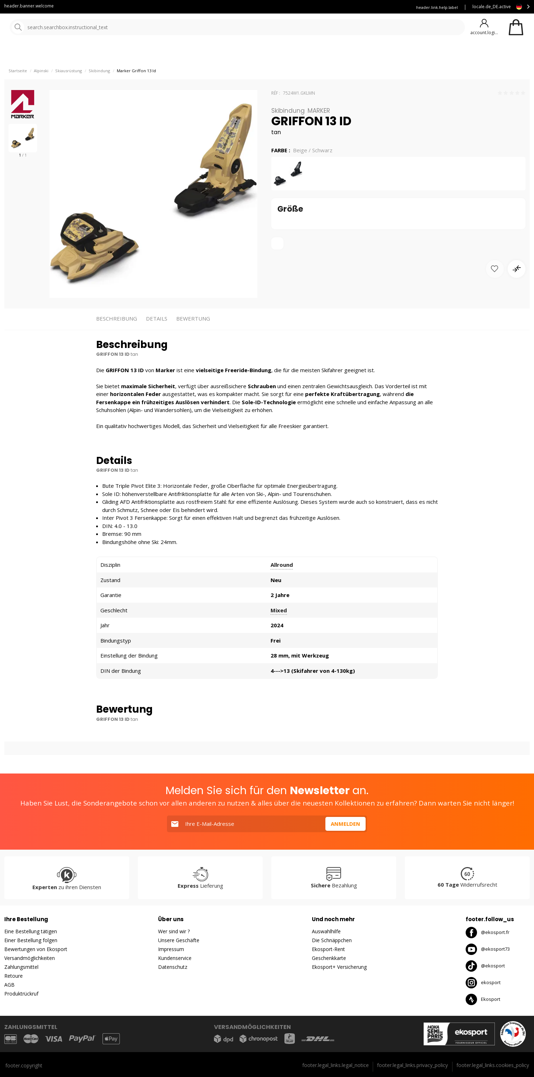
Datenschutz (172, 967)
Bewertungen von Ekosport (35, 949)
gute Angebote (310, 53)
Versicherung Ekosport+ (378, 7)
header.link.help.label (437, 7)
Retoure (13, 975)
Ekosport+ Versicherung (339, 967)
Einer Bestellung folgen (30, 940)
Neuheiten (259, 53)
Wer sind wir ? (174, 931)
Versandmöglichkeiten (29, 958)
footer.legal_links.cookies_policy (492, 1065)
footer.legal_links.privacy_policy (412, 1065)
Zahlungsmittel (21, 967)
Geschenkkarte (329, 958)
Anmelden (345, 823)
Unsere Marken (215, 53)
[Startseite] (41, 27)
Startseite (18, 89)
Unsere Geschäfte (178, 940)
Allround (282, 583)
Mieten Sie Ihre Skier (322, 7)
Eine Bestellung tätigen (30, 931)
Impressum (171, 949)
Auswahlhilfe (326, 931)
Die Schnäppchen (332, 940)
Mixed (279, 628)
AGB (9, 984)
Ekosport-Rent (328, 949)
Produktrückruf (21, 993)
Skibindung (99, 89)
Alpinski (41, 89)
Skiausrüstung (68, 89)
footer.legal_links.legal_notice (335, 1065)
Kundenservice (274, 7)
